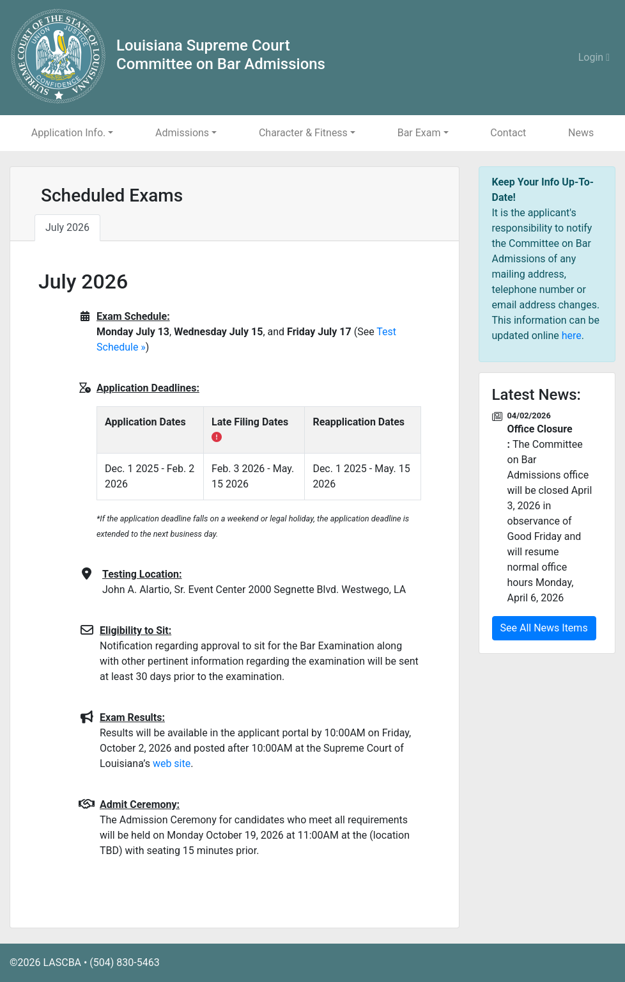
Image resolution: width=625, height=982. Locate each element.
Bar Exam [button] (419, 133)
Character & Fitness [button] (303, 133)
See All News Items (544, 628)
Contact (508, 133)
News (581, 133)
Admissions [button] (182, 133)
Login (594, 57)
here (572, 335)
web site (171, 763)
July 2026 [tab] (67, 227)
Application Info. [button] (68, 133)
